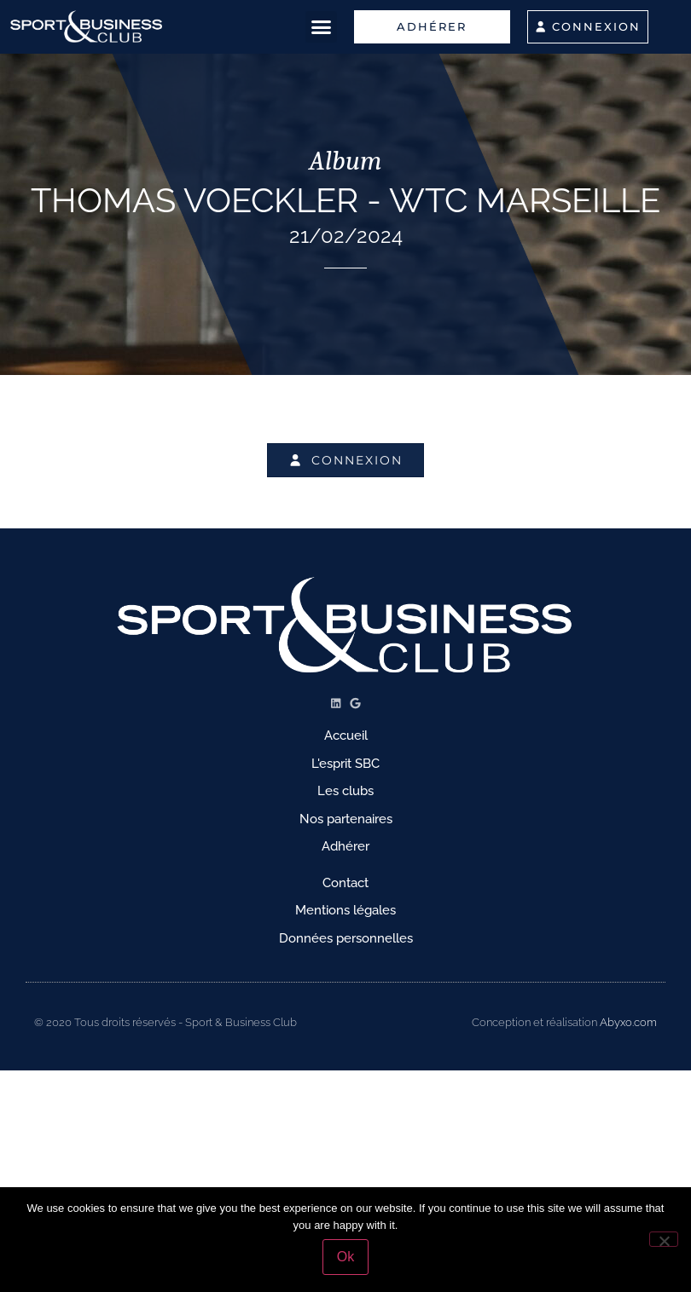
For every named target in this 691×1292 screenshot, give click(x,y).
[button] (321, 27)
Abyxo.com (628, 1022)
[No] (663, 1239)
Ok (345, 1256)
